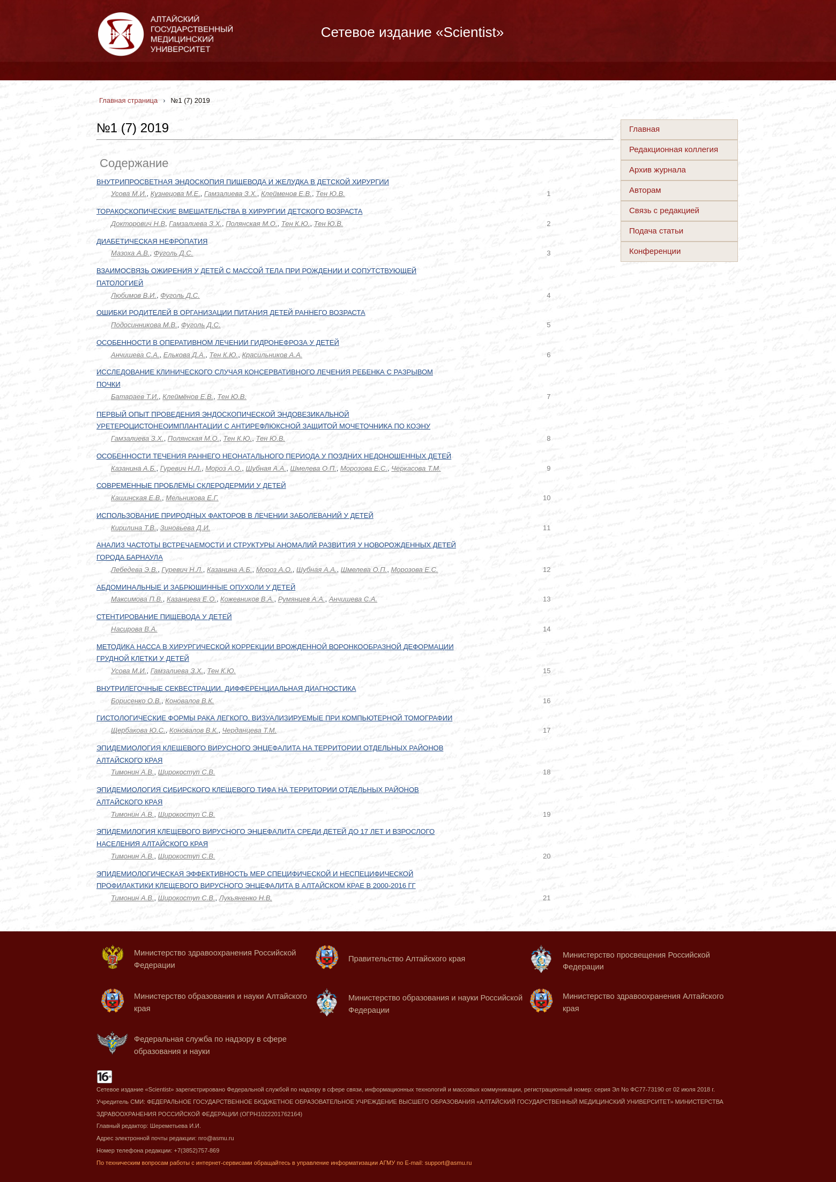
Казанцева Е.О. (192, 599)
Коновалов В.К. (189, 701)
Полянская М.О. (251, 224)
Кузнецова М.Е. (175, 194)
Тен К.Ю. (295, 224)
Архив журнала (657, 169)
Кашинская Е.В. (136, 498)
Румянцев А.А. (301, 599)
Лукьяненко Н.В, (245, 898)
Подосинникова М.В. (144, 325)
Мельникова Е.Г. (192, 498)
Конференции (655, 250)
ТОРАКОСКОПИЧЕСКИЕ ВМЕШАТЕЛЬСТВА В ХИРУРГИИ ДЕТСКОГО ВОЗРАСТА (229, 211)
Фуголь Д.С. (173, 253)
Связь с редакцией (664, 210)
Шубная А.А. (266, 468)
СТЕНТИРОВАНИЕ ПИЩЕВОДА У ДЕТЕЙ (164, 617)
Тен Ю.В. (330, 194)
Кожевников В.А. (247, 599)
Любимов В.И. (133, 295)
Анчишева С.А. (135, 355)
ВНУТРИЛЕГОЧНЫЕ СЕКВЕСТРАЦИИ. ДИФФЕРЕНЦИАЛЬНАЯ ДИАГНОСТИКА (226, 688)
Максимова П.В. (137, 599)
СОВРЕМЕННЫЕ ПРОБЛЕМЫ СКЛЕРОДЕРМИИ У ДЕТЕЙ (191, 485)
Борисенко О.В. (136, 701)
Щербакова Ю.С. (138, 730)
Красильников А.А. (272, 355)
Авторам (645, 189)
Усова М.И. (128, 194)
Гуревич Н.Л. (180, 468)
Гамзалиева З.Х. (230, 194)
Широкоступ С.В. (186, 772)
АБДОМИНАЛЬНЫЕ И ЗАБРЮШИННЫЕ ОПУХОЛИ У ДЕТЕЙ (195, 587)
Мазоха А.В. (130, 253)
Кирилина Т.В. (133, 528)
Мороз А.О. (223, 468)
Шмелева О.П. (313, 468)
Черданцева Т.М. (249, 730)
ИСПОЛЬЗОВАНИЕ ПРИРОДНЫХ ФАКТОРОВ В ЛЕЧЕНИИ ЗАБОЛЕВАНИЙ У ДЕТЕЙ (235, 515)
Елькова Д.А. (184, 355)
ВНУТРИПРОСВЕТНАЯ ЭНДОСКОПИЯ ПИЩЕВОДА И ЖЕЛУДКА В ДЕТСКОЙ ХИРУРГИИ (242, 182)
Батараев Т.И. (135, 397)
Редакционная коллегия (673, 149)
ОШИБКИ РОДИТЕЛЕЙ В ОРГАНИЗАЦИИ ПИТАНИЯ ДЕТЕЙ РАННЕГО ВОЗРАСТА (230, 312)
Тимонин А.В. (132, 772)
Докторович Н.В (138, 224)
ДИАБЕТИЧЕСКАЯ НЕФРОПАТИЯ (151, 241)
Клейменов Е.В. (286, 194)
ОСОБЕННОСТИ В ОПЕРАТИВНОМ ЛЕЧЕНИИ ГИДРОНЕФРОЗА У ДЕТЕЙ (217, 342)
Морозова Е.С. (363, 468)
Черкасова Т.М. (416, 468)
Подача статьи (656, 230)
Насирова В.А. (134, 629)
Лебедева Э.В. (134, 570)
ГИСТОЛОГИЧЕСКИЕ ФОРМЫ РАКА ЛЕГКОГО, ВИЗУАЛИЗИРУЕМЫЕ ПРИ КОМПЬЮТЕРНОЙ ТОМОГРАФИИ (274, 718)
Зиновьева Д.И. (185, 528)
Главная (644, 128)
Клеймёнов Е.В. (187, 397)
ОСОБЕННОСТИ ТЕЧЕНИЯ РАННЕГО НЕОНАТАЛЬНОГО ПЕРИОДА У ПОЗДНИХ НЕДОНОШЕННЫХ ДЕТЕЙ (273, 456)
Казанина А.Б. (133, 468)
